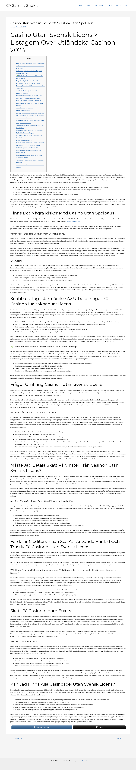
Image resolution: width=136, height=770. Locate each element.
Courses (113, 5)
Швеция (13, 27)
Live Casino (19, 73)
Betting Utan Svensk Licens (24, 133)
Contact (120, 5)
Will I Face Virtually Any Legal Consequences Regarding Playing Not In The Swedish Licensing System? (29, 108)
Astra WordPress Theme (83, 761)
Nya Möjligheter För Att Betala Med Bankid (29, 157)
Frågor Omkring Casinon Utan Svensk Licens (29, 86)
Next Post (119, 750)
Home (88, 5)
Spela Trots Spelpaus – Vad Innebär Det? (28, 160)
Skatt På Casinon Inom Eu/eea (25, 113)
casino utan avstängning (74, 234)
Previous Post (18, 750)
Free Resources (103, 5)
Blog (127, 5)
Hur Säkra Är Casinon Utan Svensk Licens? (29, 88)
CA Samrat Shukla (22, 5)
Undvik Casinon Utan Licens (24, 150)
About (94, 5)
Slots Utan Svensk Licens (23, 115)
